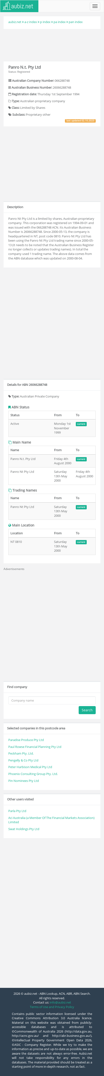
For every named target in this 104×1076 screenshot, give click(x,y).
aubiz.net (14, 22)
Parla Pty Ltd (17, 811)
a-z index (30, 22)
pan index (76, 22)
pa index (60, 22)
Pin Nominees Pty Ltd (23, 781)
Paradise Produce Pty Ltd (26, 740)
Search (87, 710)
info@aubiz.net (60, 1002)
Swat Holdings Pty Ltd (23, 829)
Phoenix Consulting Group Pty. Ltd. (33, 774)
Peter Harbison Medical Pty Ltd (30, 767)
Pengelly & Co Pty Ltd (23, 760)
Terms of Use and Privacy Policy (52, 1007)
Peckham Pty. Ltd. (21, 753)
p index (45, 22)
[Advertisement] (52, 44)
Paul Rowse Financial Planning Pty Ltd (34, 747)
